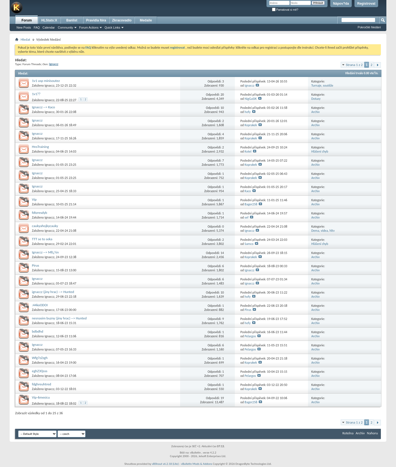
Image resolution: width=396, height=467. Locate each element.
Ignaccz (49, 85)
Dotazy (315, 99)
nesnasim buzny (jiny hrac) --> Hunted (59, 318)
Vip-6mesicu (41, 397)
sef (246, 217)
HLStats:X (49, 20)
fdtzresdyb (39, 213)
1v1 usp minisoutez (46, 81)
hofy (247, 112)
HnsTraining (40, 147)
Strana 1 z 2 (354, 65)
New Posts (23, 27)
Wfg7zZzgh (40, 358)
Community (65, 27)
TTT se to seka (42, 239)
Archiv (315, 112)
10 (222, 108)
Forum (26, 20)
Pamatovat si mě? (285, 9)
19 (222, 398)
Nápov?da (341, 3)
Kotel (247, 151)
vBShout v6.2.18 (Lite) (165, 464)
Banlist (71, 20)
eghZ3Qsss (39, 371)
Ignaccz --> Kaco (43, 107)
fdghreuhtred (41, 384)
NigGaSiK (250, 99)
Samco (248, 244)
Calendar (49, 27)
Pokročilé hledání (369, 27)
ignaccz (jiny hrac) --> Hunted (53, 292)
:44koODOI (40, 305)
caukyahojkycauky (45, 226)
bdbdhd (37, 331)
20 (222, 94)
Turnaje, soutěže (322, 85)
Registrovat (366, 3)
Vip (34, 199)
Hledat (25, 39)
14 (222, 253)
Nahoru (372, 433)
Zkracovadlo (122, 20)
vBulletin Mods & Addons (196, 464)
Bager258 (250, 204)
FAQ (37, 27)
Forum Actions (88, 27)
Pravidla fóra (96, 20)
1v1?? (36, 94)
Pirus (35, 265)
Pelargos (250, 336)
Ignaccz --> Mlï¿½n (45, 252)
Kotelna (347, 433)
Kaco (247, 191)
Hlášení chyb (319, 151)
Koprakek (250, 125)
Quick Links (112, 27)
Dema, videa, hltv (323, 231)
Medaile (146, 20)
